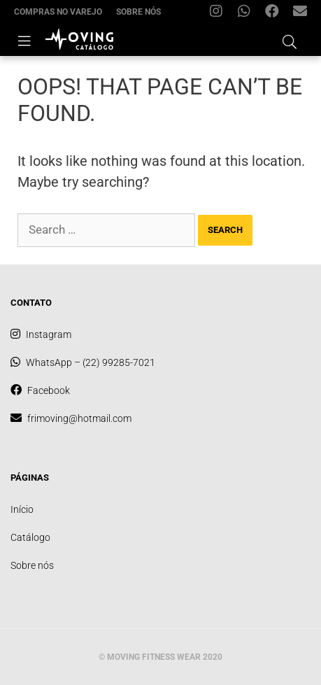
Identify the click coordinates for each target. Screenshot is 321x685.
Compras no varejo (58, 12)
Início (22, 509)
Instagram (219, 14)
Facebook (275, 14)
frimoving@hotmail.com (303, 14)
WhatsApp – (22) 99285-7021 (247, 14)
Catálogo (30, 537)
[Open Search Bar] (290, 39)
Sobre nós (138, 12)
